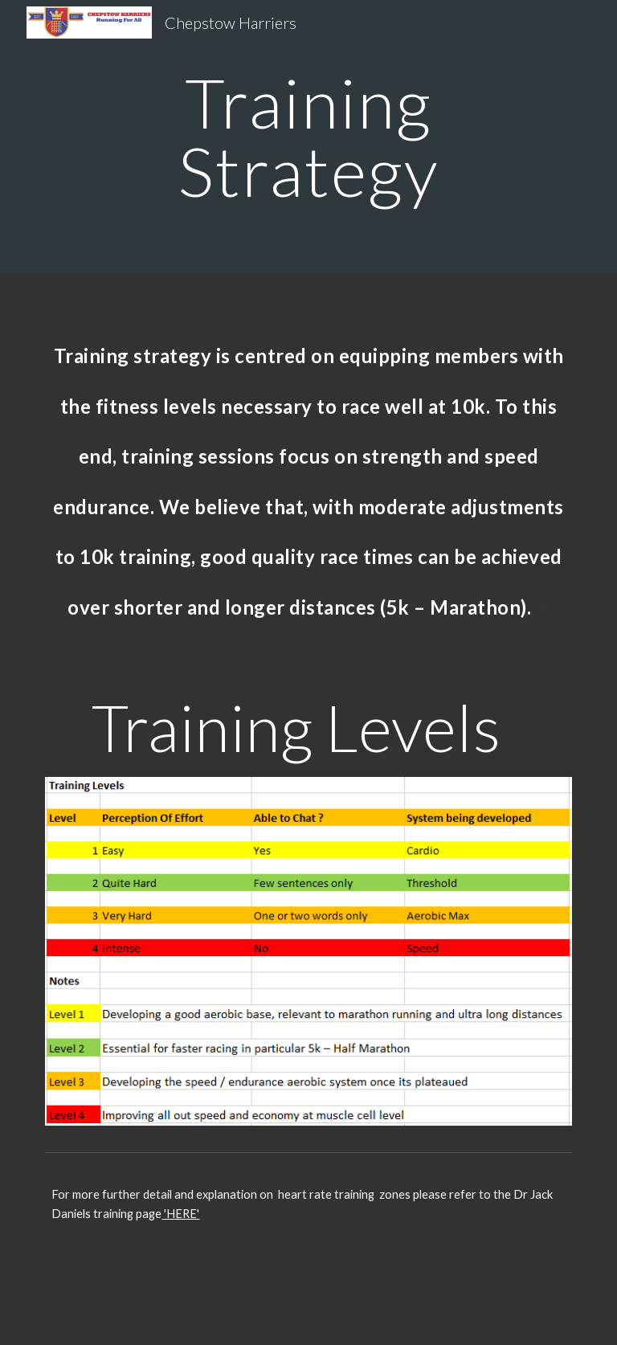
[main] (308, 137)
